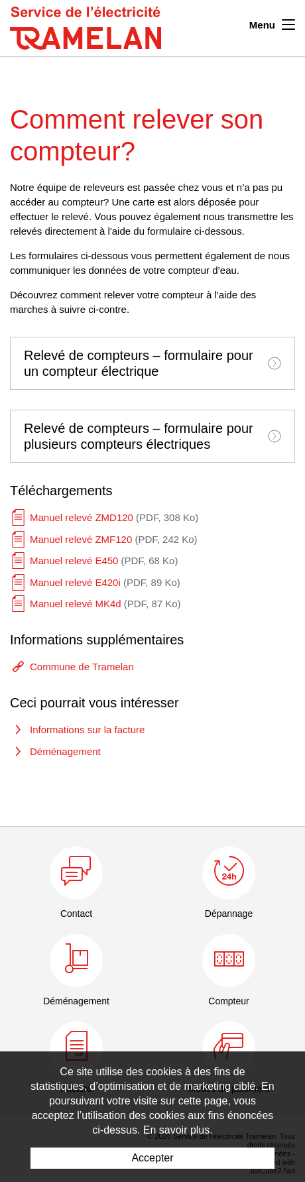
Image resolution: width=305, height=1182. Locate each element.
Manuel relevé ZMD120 (114, 517)
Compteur (228, 1001)
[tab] (152, 363)
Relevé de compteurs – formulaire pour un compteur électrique (152, 363)
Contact (76, 913)
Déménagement (65, 751)
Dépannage (229, 913)
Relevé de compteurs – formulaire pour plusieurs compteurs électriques (152, 436)
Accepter (152, 1157)
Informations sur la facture (87, 729)
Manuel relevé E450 (104, 560)
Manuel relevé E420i (105, 582)
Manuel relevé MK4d (105, 603)
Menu (272, 23)
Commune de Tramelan (82, 666)
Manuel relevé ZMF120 (114, 539)
